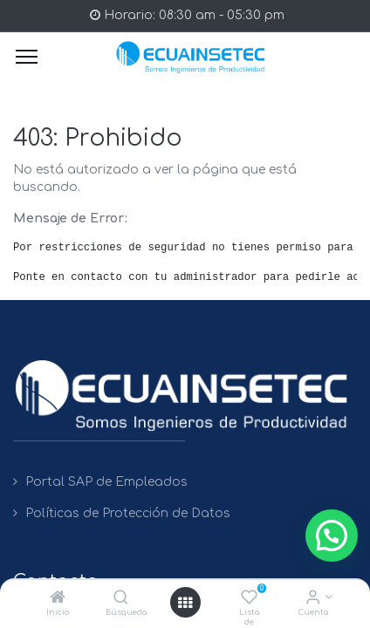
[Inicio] (57, 598)
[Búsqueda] (121, 598)
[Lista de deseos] (249, 598)
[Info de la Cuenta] (313, 598)
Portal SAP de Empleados (106, 481)
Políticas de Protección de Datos (127, 513)
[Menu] (26, 57)
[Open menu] (185, 602)
